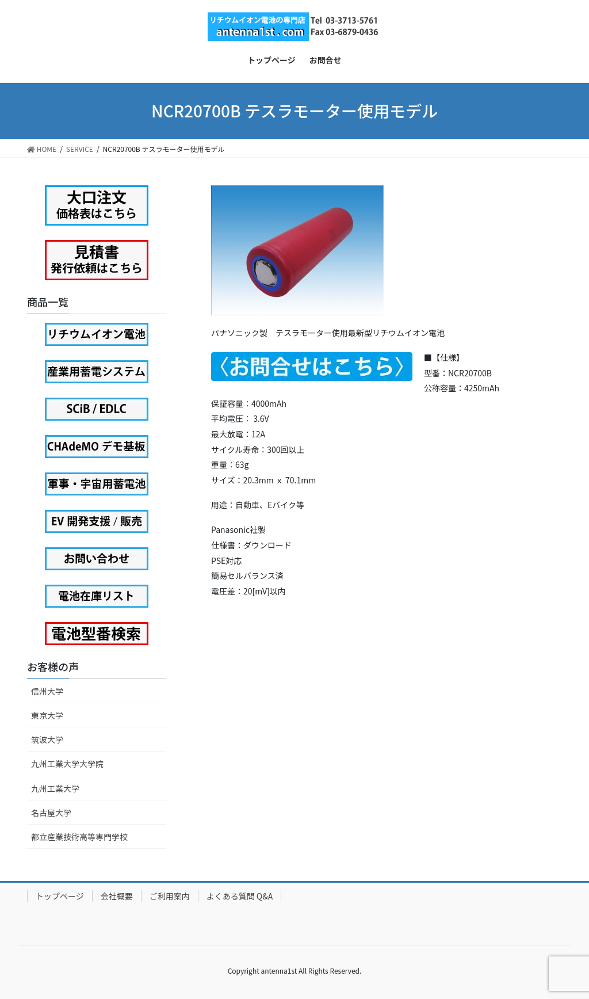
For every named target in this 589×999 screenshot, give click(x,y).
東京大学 (47, 715)
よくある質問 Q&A (239, 896)
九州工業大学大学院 (67, 763)
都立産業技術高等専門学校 (79, 836)
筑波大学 (47, 739)
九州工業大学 (55, 788)
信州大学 (47, 691)
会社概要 (117, 896)
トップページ (60, 896)
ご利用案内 (170, 896)
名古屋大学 (51, 812)
